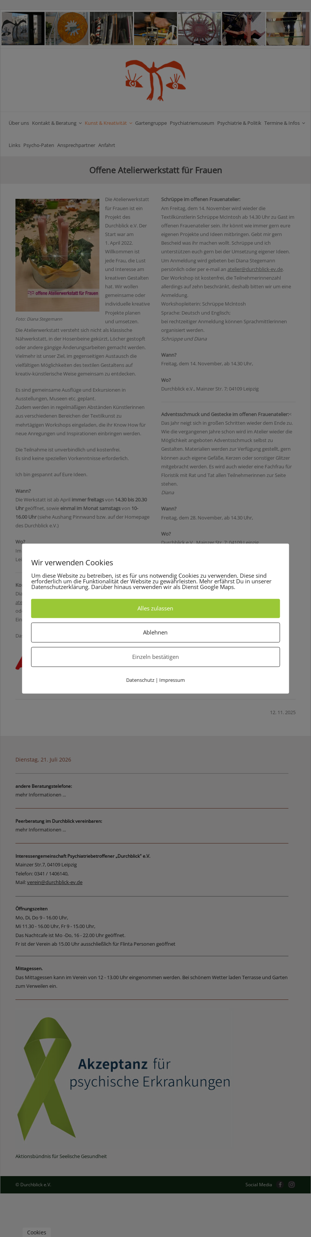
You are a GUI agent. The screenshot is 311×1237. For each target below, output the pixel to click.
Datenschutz (140, 680)
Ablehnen (155, 632)
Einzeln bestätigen (155, 656)
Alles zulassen (155, 608)
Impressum (172, 680)
